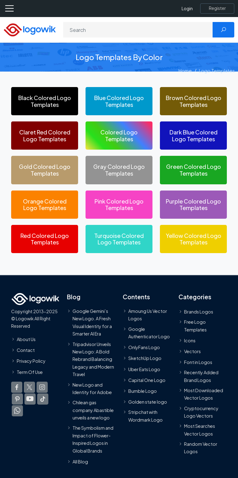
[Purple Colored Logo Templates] (193, 205)
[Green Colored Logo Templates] (193, 170)
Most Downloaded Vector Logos (203, 394)
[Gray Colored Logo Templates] (119, 170)
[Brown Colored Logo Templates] (193, 101)
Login (187, 8)
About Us (26, 339)
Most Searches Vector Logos (199, 429)
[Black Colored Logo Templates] (44, 101)
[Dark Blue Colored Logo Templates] (193, 135)
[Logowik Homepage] (30, 29)
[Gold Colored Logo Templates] (44, 170)
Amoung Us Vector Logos (147, 314)
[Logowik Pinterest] (17, 399)
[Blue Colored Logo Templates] (119, 101)
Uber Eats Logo (144, 369)
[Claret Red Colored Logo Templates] (44, 135)
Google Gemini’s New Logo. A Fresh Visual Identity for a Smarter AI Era (92, 322)
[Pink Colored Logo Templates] (119, 205)
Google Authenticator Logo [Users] (149, 332)
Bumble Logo (142, 391)
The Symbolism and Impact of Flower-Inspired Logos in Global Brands (93, 439)
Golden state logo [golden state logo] (147, 402)
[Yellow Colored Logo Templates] (193, 239)
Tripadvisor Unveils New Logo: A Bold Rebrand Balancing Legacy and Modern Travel (93, 359)
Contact (26, 350)
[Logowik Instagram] (42, 387)
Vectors (192, 351)
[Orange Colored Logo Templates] (44, 205)
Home (185, 70)
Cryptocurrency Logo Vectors (201, 412)
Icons (190, 340)
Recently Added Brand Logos (201, 376)
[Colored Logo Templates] (119, 135)
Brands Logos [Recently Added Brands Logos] (198, 311)
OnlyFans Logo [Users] (144, 347)
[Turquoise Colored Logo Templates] (119, 239)
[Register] (217, 8)
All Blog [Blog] (80, 461)
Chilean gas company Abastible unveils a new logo (93, 410)
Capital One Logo (146, 380)
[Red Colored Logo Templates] (44, 239)
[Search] (138, 29)
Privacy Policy (31, 361)
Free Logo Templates (195, 325)
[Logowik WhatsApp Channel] (17, 410)
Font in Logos (198, 362)
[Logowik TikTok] (42, 399)
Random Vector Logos (200, 447)
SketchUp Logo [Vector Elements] (144, 358)
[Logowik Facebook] (16, 387)
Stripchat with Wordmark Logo (145, 415)
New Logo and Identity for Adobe (92, 388)
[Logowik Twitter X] (29, 387)
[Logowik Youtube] (30, 399)
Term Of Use (30, 372)
